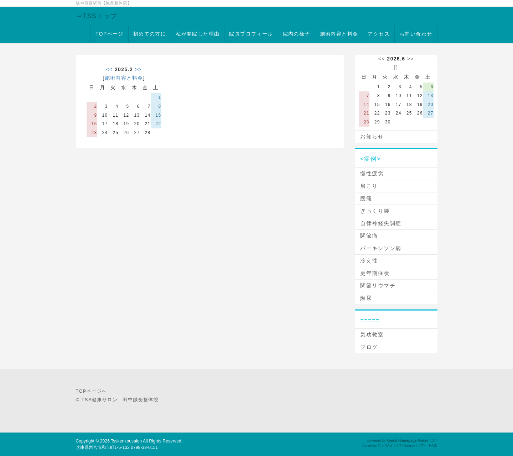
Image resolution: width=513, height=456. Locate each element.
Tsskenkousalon (126, 441)
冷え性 (369, 261)
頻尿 (366, 298)
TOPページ (109, 34)
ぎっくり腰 (375, 211)
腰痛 (366, 198)
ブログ (369, 347)
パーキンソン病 (380, 248)
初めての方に (149, 34)
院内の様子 (296, 34)
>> (138, 69)
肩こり (369, 186)
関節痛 (369, 236)
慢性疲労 (372, 173)
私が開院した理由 (197, 34)
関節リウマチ (377, 285)
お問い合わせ (415, 34)
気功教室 (372, 335)
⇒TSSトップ (97, 16)
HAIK (433, 446)
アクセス (379, 34)
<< (109, 69)
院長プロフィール (251, 34)
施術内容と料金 (339, 34)
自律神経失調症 (380, 223)
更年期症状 (375, 273)
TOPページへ (91, 391)
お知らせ (372, 136)
